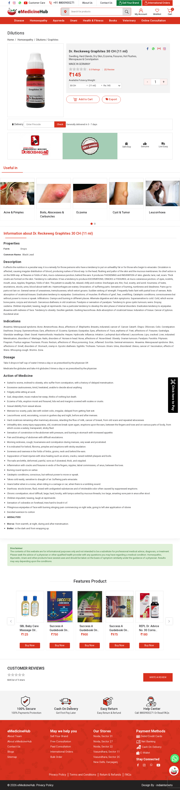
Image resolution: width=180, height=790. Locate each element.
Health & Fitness (93, 20)
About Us (87, 3)
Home (10, 40)
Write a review (157, 677)
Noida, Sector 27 (103, 741)
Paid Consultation (60, 747)
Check (60, 124)
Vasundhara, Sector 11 (106, 752)
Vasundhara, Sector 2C (106, 757)
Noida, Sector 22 (103, 747)
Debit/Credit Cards (149, 736)
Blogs (10, 752)
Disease (19, 20)
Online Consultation (153, 20)
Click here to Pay (173, 394)
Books (113, 20)
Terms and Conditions (83, 775)
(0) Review (109, 69)
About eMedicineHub (19, 741)
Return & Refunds (110, 775)
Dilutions (41, 40)
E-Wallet (143, 753)
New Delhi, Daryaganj (105, 762)
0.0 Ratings (94, 69)
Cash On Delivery (148, 747)
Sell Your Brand (59, 736)
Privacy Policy (57, 775)
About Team (14, 736)
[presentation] (10, 621)
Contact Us (106, 3)
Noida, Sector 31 (103, 736)
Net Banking (145, 741)
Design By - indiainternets (157, 785)
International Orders (61, 752)
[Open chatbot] (173, 770)
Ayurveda (58, 20)
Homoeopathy (38, 20)
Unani (73, 20)
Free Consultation (60, 741)
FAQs (128, 775)
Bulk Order (56, 757)
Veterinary (129, 20)
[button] (92, 224)
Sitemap (12, 757)
